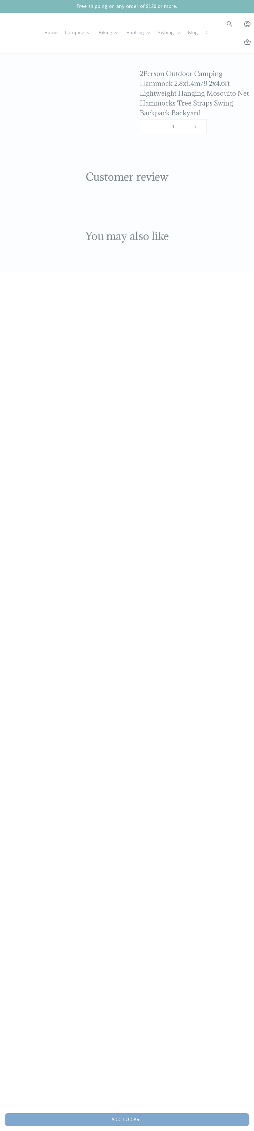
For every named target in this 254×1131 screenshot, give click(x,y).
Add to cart (127, 1119)
